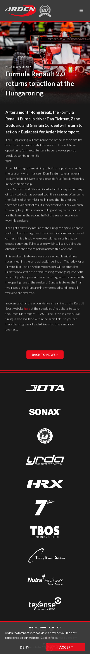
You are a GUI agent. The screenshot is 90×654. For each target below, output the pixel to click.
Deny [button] (24, 647)
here (27, 308)
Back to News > (45, 355)
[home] (19, 11)
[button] (81, 11)
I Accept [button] (65, 647)
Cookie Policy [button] (49, 637)
